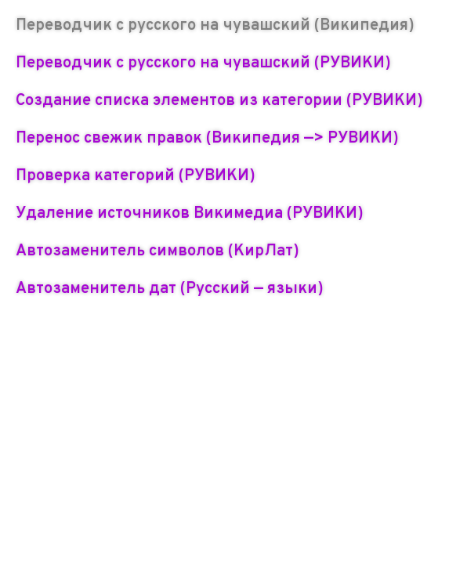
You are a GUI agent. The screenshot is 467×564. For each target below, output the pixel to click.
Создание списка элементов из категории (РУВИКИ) (219, 101)
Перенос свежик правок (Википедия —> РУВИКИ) (207, 138)
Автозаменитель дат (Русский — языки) (170, 289)
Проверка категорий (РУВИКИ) (135, 176)
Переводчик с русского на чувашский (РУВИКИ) (203, 63)
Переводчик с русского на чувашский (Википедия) (215, 26)
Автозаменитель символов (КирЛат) (157, 251)
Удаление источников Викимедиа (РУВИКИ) (190, 214)
